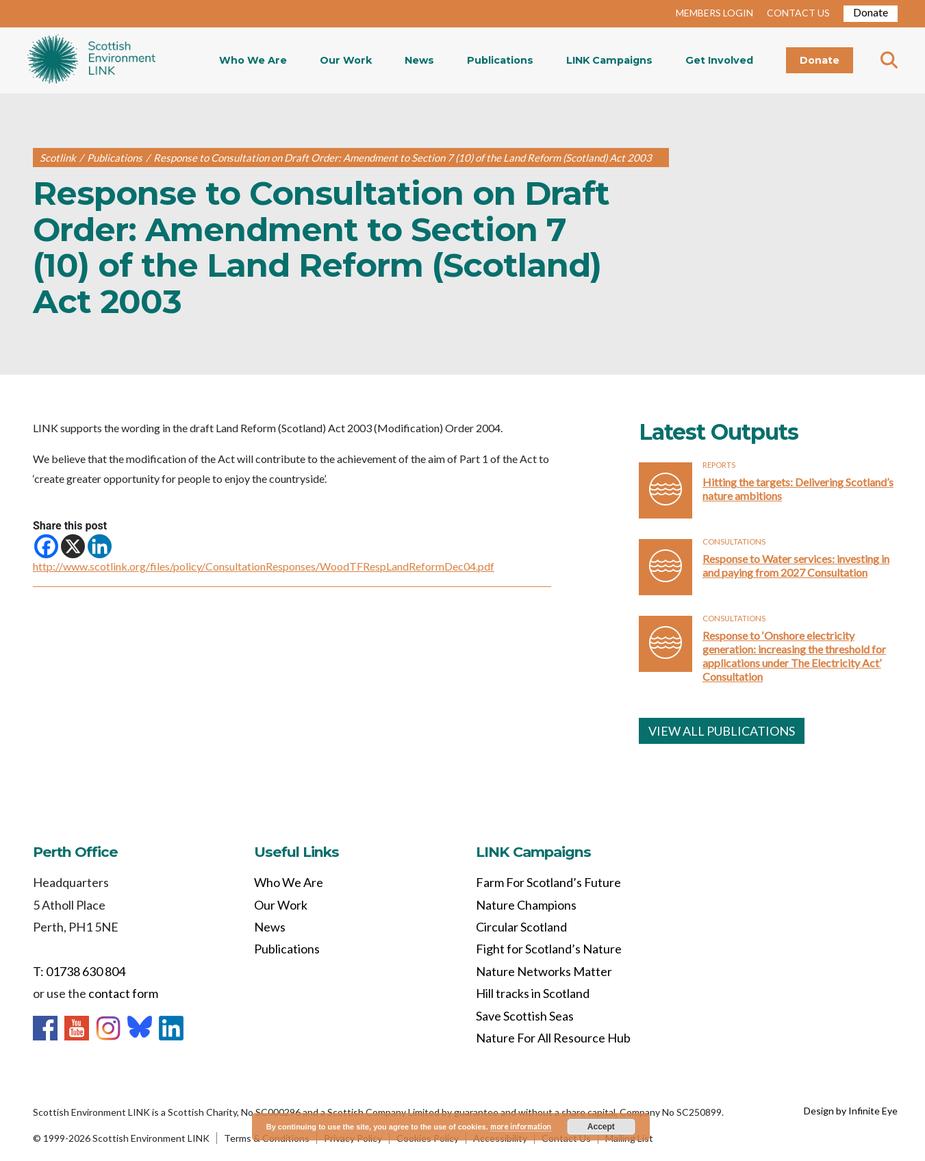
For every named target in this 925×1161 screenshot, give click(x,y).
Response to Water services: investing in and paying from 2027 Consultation (795, 565)
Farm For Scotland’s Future (548, 882)
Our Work (346, 60)
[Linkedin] (100, 546)
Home (91, 60)
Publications (500, 60)
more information (520, 1126)
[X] (73, 546)
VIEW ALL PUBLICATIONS (721, 730)
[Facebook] (46, 546)
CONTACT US (798, 12)
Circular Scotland (521, 926)
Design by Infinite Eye (851, 1110)
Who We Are (253, 60)
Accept (601, 1127)
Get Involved (719, 60)
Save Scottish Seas (525, 1015)
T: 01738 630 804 (79, 971)
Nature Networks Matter (544, 971)
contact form (123, 993)
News (419, 60)
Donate (870, 11)
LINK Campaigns (609, 60)
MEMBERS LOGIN (714, 12)
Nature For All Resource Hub (553, 1037)
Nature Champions (526, 904)
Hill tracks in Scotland (533, 993)
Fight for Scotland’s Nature (549, 948)
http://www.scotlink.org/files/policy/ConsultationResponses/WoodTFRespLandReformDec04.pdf (263, 566)
